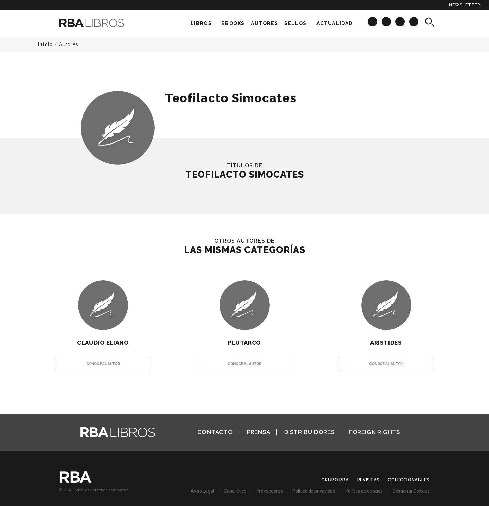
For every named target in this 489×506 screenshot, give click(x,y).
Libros (201, 23)
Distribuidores (309, 432)
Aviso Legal (202, 491)
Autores (68, 44)
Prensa (258, 432)
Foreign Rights (374, 432)
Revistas (368, 479)
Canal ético (235, 491)
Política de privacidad (313, 491)
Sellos (295, 23)
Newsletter (465, 5)
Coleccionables (409, 479)
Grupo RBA (335, 479)
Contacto (215, 432)
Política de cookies (364, 491)
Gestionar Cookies (411, 491)
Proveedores (269, 491)
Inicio (45, 44)
